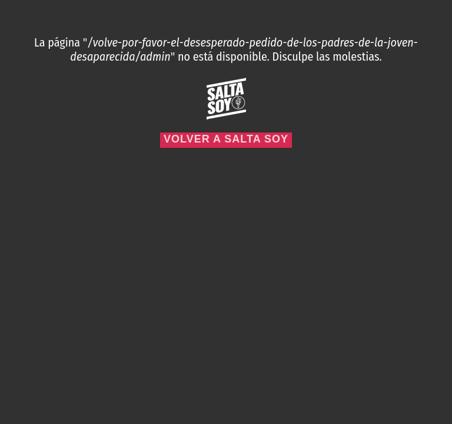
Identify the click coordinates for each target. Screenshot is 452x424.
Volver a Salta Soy (226, 139)
